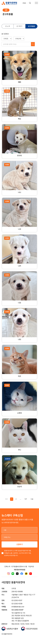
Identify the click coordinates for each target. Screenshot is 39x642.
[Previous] (32, 499)
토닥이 (19, 155)
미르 (19, 376)
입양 (6, 10)
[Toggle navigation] (36, 3)
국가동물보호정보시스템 (19, 567)
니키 (19, 266)
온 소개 (7, 26)
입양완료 (7, 459)
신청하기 (19, 544)
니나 (19, 192)
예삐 (19, 82)
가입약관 (31, 567)
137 (26, 499)
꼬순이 (19, 486)
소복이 (19, 413)
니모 (19, 303)
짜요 (19, 119)
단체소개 (7, 567)
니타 (19, 339)
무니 (19, 450)
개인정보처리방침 (19, 570)
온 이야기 (19, 26)
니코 (19, 229)
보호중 (7, 54)
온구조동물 (31, 26)
